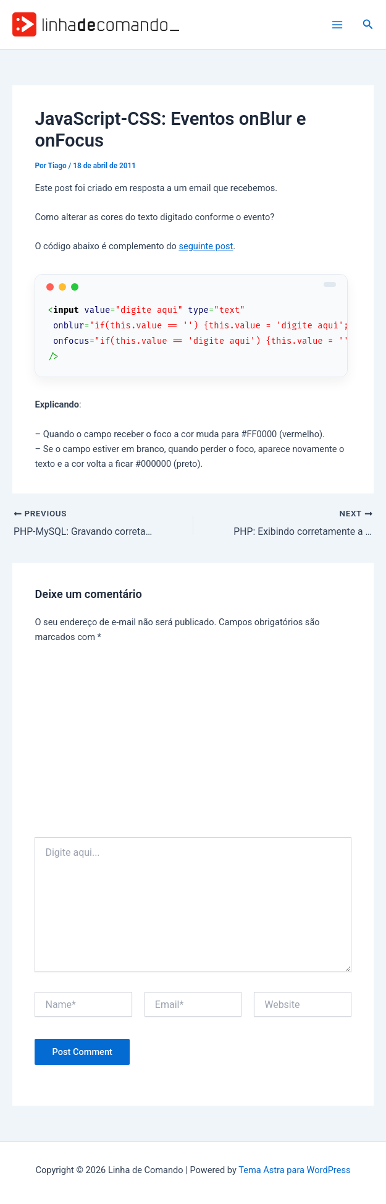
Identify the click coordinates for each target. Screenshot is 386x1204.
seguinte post (205, 246)
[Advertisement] (193, 744)
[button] (368, 24)
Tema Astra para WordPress (294, 1170)
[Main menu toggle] (337, 25)
